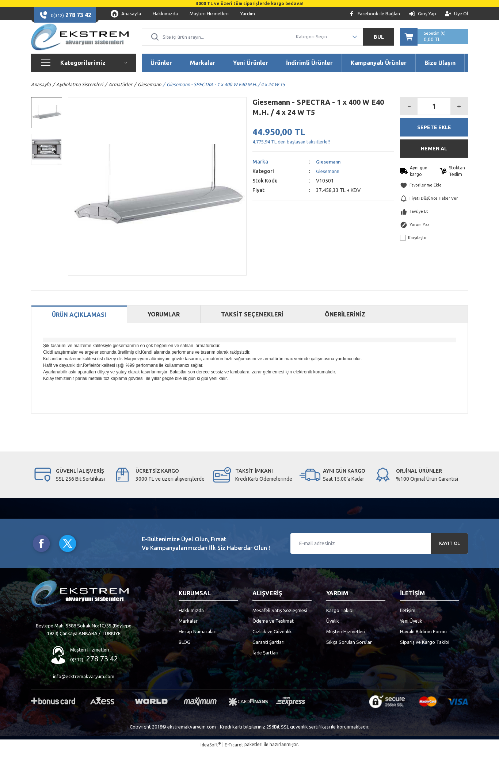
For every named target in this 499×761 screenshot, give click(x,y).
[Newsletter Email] (379, 554)
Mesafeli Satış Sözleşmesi (279, 621)
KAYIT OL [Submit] (449, 554)
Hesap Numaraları (198, 642)
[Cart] (434, 42)
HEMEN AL (434, 159)
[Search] (216, 42)
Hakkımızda (191, 621)
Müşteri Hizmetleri (345, 642)
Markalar (188, 631)
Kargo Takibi (340, 621)
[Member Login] (422, 13)
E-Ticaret (234, 755)
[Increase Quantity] (458, 117)
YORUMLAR (164, 325)
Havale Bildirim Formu (423, 642)
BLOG (184, 653)
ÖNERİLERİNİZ (345, 325)
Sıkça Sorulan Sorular (349, 653)
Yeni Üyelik (411, 631)
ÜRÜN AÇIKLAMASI (79, 326)
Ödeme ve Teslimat (273, 631)
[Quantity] (434, 117)
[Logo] (80, 42)
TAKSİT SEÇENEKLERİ (252, 325)
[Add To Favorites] (434, 196)
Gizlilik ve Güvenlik (272, 642)
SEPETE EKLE (434, 138)
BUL (379, 42)
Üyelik (332, 631)
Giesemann (329, 173)
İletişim (407, 621)
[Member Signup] (456, 13)
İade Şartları (265, 663)
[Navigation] (83, 74)
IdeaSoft (211, 755)
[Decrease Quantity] (409, 117)
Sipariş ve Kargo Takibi (424, 653)
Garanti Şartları (268, 653)
